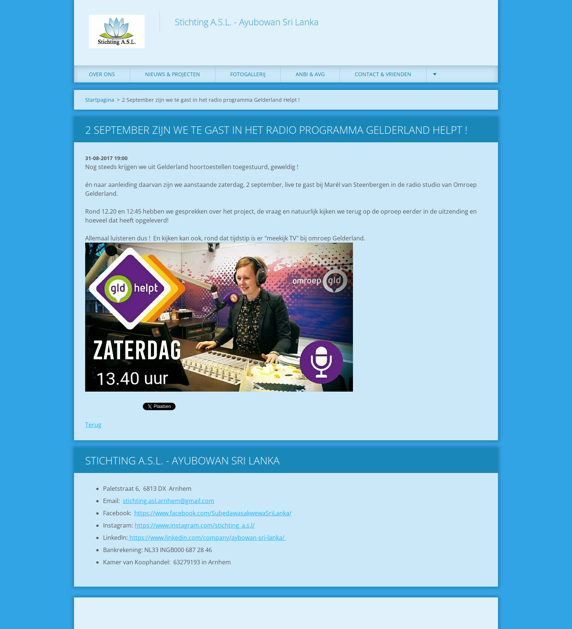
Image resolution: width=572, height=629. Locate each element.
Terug (93, 425)
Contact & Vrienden (383, 74)
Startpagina (99, 99)
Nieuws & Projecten (172, 74)
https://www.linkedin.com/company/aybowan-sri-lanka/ (207, 538)
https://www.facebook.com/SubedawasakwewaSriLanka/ (213, 513)
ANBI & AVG (310, 74)
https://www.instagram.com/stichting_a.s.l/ (195, 525)
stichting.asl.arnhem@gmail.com (168, 501)
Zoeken (478, 21)
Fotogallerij (248, 74)
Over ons (102, 74)
